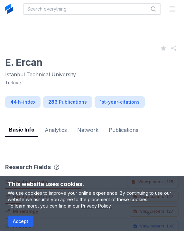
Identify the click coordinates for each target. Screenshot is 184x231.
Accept (20, 221)
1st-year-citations (120, 102)
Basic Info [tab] (21, 129)
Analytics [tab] (56, 130)
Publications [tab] (123, 130)
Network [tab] (87, 130)
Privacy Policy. (96, 206)
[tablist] (92, 125)
